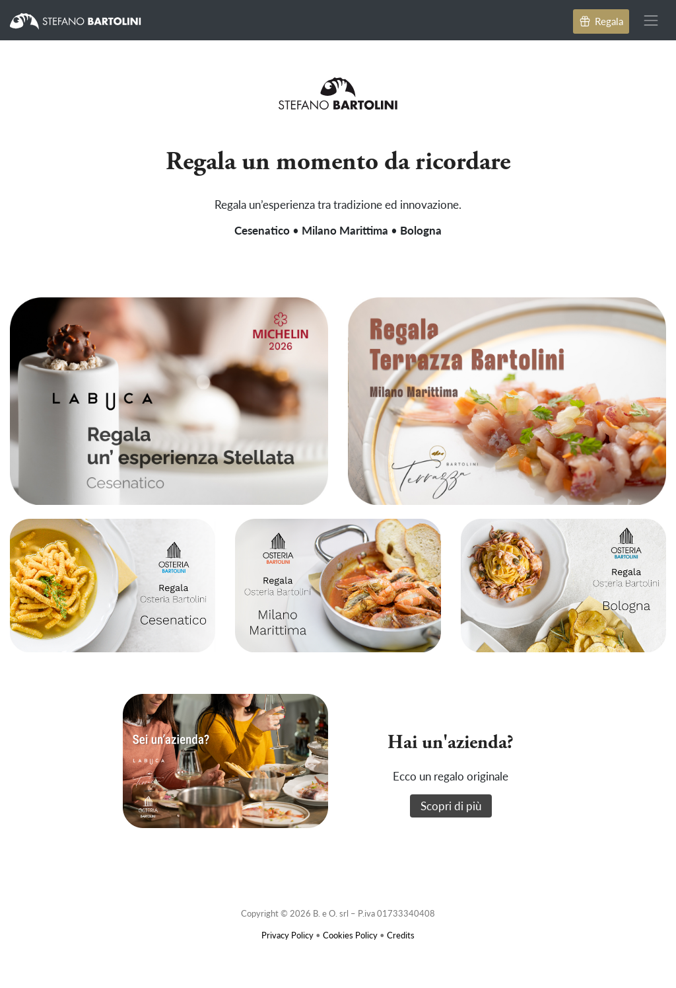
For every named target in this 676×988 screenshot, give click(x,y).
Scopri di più (451, 806)
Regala (601, 21)
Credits (401, 935)
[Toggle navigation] (651, 20)
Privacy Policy (287, 935)
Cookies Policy (350, 935)
